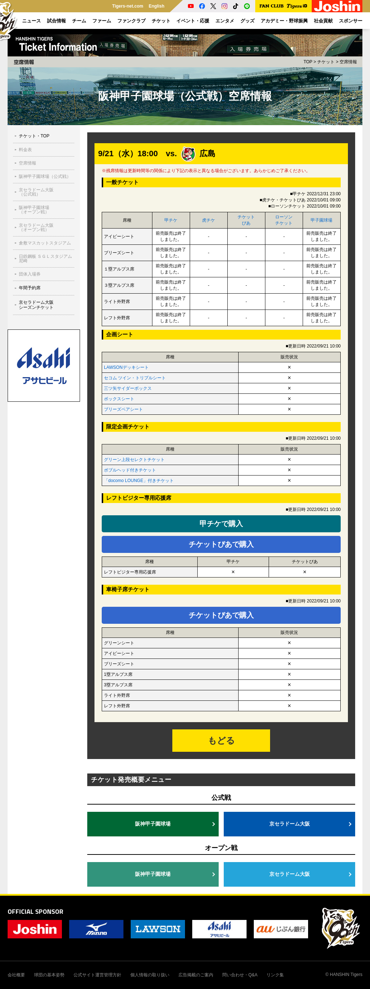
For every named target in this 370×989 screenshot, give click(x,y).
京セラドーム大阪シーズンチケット (36, 305)
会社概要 (16, 974)
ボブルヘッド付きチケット (130, 470)
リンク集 (275, 974)
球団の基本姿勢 (49, 974)
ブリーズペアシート (123, 409)
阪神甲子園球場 (153, 824)
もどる (221, 740)
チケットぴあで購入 (221, 544)
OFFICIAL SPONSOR (35, 911)
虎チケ (208, 220)
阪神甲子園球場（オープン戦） (34, 209)
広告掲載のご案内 (195, 974)
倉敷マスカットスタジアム (45, 243)
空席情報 (27, 163)
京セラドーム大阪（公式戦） (36, 192)
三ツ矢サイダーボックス (128, 388)
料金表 (25, 149)
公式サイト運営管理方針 (97, 974)
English (156, 6)
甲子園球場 (321, 220)
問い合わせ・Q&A (239, 974)
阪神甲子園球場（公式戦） (45, 176)
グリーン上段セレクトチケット (134, 459)
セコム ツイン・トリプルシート (135, 377)
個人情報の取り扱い (149, 974)
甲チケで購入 (221, 524)
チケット (326, 61)
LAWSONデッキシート (126, 367)
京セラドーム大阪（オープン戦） (36, 227)
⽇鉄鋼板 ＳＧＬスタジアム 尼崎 (45, 258)
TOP (307, 61)
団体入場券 (30, 274)
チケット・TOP (34, 135)
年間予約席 (30, 287)
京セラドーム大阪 (289, 824)
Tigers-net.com (127, 6)
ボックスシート (119, 398)
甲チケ (170, 220)
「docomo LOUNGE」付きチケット (139, 480)
